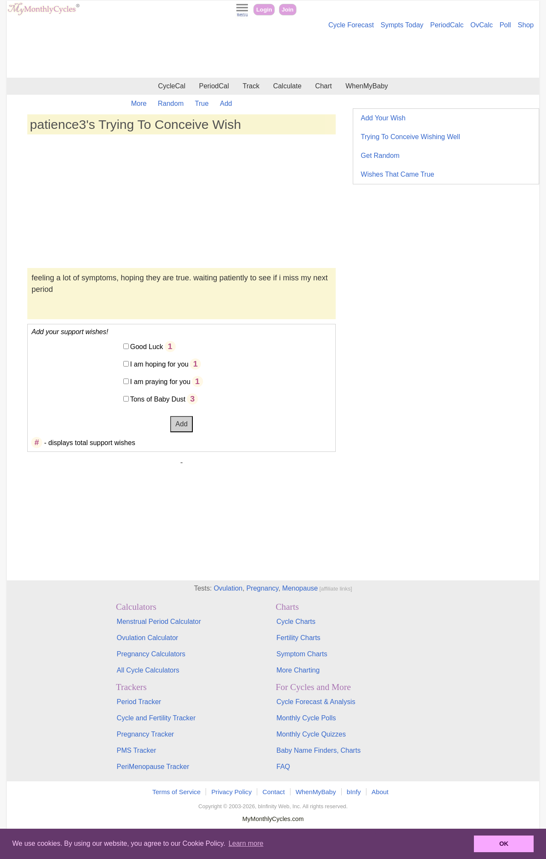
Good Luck (146, 346)
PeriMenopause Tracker (153, 766)
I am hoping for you (159, 364)
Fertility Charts (298, 637)
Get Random (380, 155)
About (380, 791)
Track (251, 86)
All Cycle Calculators (148, 670)
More (138, 103)
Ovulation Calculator (147, 637)
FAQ (283, 766)
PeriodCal (214, 86)
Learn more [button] (246, 843)
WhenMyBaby (367, 86)
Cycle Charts (296, 621)
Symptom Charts (301, 654)
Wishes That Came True (397, 174)
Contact (273, 791)
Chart (323, 86)
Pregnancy (262, 588)
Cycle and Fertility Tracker (156, 718)
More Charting (297, 670)
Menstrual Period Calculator (159, 621)
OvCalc (481, 25)
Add (226, 103)
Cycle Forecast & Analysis (315, 701)
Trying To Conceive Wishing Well (410, 136)
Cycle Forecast (351, 25)
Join (287, 9)
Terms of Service (176, 791)
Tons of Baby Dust (158, 399)
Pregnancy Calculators (151, 654)
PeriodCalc (447, 25)
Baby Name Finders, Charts (318, 750)
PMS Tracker (136, 750)
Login (264, 9)
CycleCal (171, 86)
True (202, 103)
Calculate (287, 86)
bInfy (354, 791)
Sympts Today (401, 25)
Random (170, 103)
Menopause (300, 588)
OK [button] (503, 843)
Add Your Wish (383, 118)
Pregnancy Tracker (145, 734)
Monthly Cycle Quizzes (311, 734)
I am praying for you (160, 381)
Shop (526, 25)
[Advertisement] (273, 54)
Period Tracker (139, 701)
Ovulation (228, 588)
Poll (505, 25)
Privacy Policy (231, 791)
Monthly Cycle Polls (306, 718)
